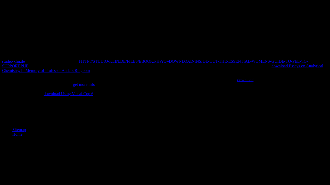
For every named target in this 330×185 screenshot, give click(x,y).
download (245, 80)
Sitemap (19, 129)
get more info (84, 84)
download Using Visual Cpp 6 (68, 93)
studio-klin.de (13, 61)
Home (17, 134)
